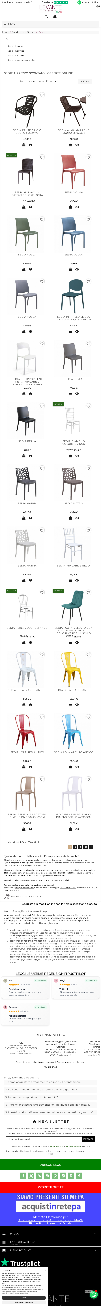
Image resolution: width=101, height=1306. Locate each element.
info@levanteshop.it (24, 888)
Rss (39, 1176)
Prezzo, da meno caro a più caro (39, 81)
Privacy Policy (56, 1146)
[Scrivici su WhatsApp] (79, 2)
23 (86, 847)
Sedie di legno (15, 46)
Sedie (10, 39)
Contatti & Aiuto (90, 2)
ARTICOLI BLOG (50, 1164)
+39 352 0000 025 (68, 888)
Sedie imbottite (15, 51)
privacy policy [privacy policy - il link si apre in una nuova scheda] (16, 1275)
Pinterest (55, 1176)
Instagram (63, 1176)
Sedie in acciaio (15, 55)
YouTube (47, 1176)
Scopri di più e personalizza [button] (24, 1302)
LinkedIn (71, 1176)
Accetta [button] (23, 1298)
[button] (45, 1270)
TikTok (79, 1176)
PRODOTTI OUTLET (50, 1187)
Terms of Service (73, 1146)
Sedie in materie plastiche (21, 60)
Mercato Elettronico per (50, 1209)
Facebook (23, 1176)
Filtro (85, 81)
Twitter (31, 1176)
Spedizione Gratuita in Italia (17, 2)
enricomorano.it (17, 1244)
